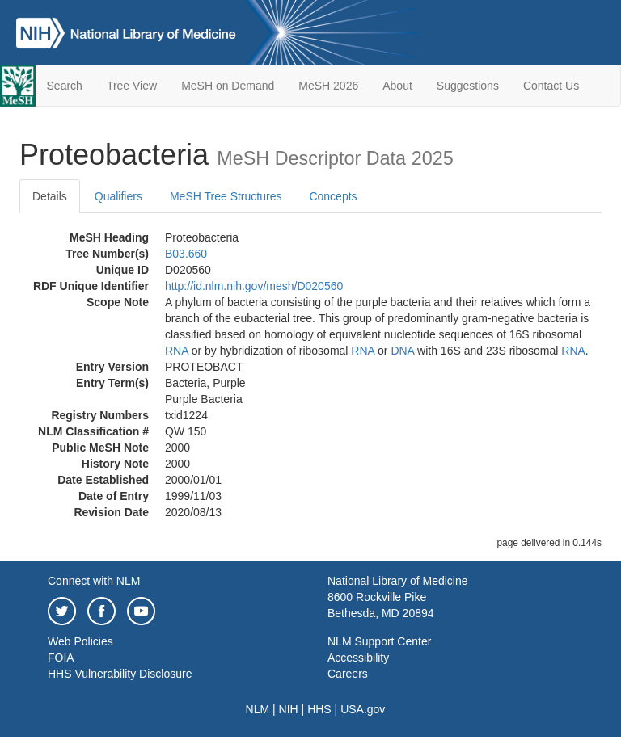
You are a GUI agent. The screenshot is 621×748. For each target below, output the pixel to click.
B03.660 (186, 253)
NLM (258, 709)
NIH (288, 709)
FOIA (61, 657)
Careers (347, 673)
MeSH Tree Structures (226, 196)
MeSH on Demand (227, 85)
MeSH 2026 (328, 85)
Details (49, 196)
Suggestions (468, 85)
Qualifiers (118, 196)
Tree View (132, 85)
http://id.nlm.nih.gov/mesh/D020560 (254, 285)
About (397, 85)
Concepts (333, 196)
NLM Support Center (379, 641)
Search (64, 85)
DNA (402, 350)
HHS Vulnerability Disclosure (120, 673)
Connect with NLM (94, 580)
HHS (319, 709)
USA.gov (362, 709)
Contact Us (551, 85)
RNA (176, 350)
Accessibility (358, 657)
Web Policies (80, 641)
